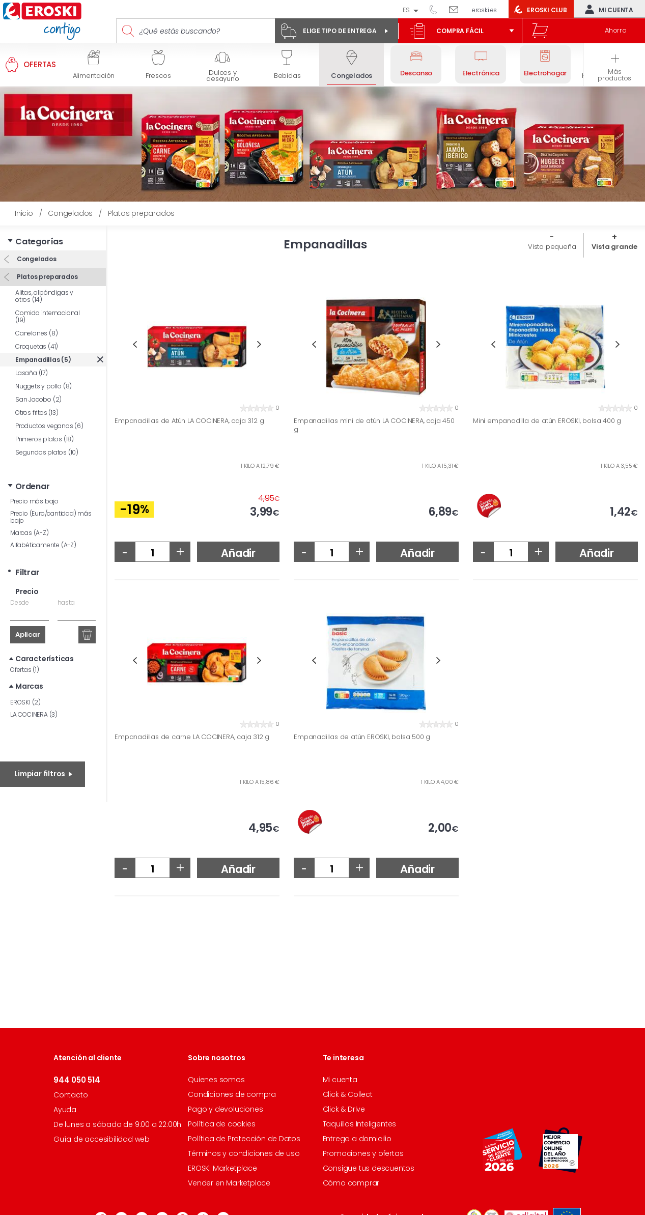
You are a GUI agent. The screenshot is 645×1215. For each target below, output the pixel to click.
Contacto (70, 1095)
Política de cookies (221, 1124)
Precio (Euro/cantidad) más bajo (51, 517)
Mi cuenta (606, 9)
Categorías (39, 241)
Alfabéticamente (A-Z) (43, 545)
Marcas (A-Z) (29, 532)
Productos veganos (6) (49, 425)
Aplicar (27, 634)
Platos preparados (46, 276)
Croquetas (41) (36, 346)
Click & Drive (344, 1109)
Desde (19, 602)
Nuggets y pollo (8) (43, 386)
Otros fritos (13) (37, 412)
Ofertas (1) (24, 669)
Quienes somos (216, 1080)
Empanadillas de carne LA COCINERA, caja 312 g (192, 737)
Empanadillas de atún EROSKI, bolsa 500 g (362, 737)
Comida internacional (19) (47, 316)
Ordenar (32, 486)
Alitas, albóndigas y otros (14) (44, 296)
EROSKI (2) (25, 702)
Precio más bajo (34, 501)
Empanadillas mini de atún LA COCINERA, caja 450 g (374, 425)
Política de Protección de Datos (244, 1139)
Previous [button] (134, 344)
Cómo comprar (351, 1183)
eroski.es (484, 10)
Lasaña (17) (31, 373)
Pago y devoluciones (225, 1109)
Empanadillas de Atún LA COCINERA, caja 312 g (189, 421)
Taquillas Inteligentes (360, 1124)
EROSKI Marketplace (222, 1168)
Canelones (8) (36, 333)
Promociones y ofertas (363, 1153)
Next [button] (259, 344)
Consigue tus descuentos (368, 1168)
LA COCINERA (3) (34, 714)
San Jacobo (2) (38, 399)
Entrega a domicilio (357, 1139)
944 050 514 (437, 9)
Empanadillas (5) (43, 359)
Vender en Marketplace (229, 1183)
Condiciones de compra (232, 1094)
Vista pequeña (552, 246)
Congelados (36, 259)
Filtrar (27, 572)
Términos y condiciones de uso (243, 1153)
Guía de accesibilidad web (101, 1139)
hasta (66, 602)
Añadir (238, 553)
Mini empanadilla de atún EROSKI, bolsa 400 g (547, 421)
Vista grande (614, 246)
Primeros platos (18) (44, 439)
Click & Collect (348, 1094)
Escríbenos (457, 9)
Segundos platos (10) (46, 452)
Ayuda (64, 1110)
